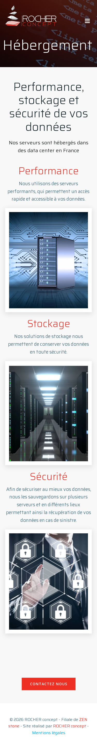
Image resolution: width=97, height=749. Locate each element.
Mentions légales (48, 732)
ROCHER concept (69, 726)
